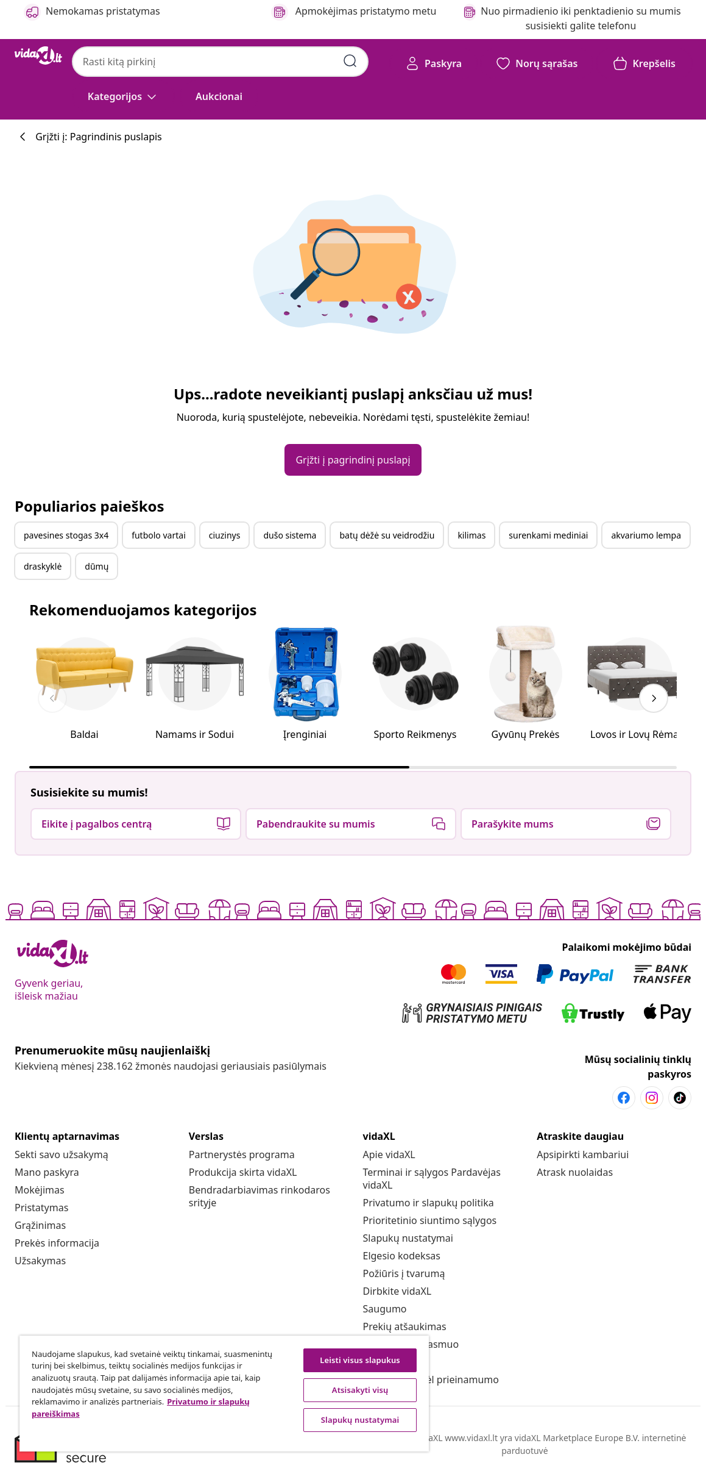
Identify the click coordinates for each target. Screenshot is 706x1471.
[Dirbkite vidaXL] (397, 1291)
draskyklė (43, 566)
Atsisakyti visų (360, 1389)
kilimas (471, 535)
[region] (224, 1393)
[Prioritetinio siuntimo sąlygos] (430, 1220)
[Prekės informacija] (57, 1243)
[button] (219, 96)
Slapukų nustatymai (408, 1238)
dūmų (96, 566)
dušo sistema (289, 535)
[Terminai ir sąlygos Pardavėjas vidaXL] (432, 1178)
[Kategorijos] (123, 96)
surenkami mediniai (548, 535)
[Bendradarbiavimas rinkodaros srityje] (259, 1196)
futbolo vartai (159, 535)
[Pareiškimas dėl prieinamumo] (431, 1379)
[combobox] (220, 61)
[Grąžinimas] (40, 1225)
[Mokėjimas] (40, 1190)
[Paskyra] (433, 63)
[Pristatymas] (41, 1207)
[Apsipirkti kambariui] (583, 1154)
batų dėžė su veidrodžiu (386, 535)
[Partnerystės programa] (242, 1154)
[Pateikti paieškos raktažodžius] (350, 61)
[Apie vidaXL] (389, 1154)
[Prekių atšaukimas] (405, 1326)
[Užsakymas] (40, 1260)
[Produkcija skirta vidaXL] (243, 1172)
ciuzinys (225, 535)
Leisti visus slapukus (360, 1360)
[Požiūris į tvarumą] (404, 1273)
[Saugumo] (385, 1308)
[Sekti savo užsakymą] (61, 1154)
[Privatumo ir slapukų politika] (428, 1202)
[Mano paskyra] (47, 1172)
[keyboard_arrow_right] (653, 698)
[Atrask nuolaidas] (575, 1172)
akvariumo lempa (646, 535)
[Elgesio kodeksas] (401, 1255)
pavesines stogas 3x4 (66, 535)
